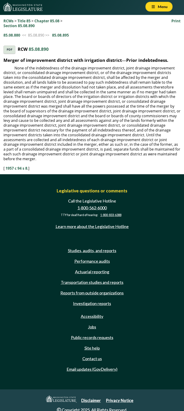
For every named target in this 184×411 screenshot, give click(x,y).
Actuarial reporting (92, 271)
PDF (9, 49)
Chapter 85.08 (46, 20)
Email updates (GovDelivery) (92, 369)
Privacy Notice (119, 400)
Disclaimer (91, 400)
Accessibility (92, 316)
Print (176, 20)
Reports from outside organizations (92, 292)
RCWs (8, 20)
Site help (92, 348)
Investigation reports (92, 303)
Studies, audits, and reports (92, 250)
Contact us (92, 358)
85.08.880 (11, 35)
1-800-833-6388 (110, 215)
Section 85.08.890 (19, 25)
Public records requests (92, 337)
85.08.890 (39, 49)
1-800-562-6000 (92, 207)
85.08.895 (60, 35)
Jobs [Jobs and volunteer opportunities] (92, 326)
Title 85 (24, 20)
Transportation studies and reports (92, 282)
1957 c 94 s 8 (16, 168)
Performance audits (92, 261)
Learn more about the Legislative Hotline (92, 226)
